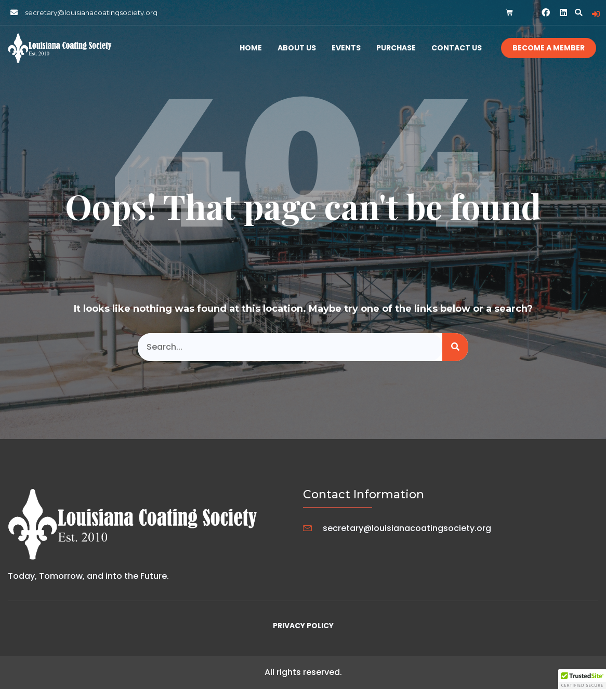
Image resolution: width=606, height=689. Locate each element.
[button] (578, 12)
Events (346, 48)
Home (251, 48)
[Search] (455, 347)
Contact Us (456, 48)
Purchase (396, 48)
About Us (297, 48)
